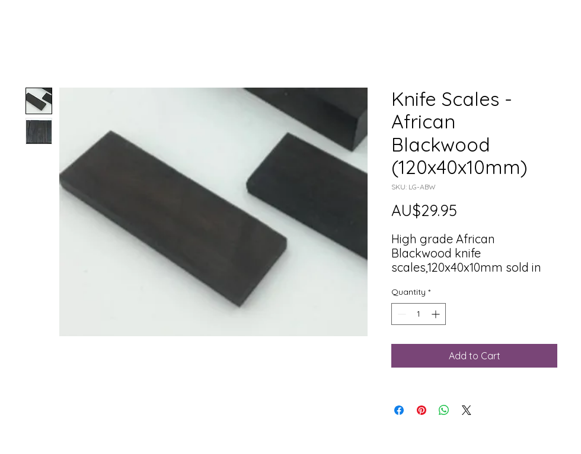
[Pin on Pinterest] (421, 410)
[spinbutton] (418, 314)
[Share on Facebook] (399, 410)
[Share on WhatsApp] (444, 410)
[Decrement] (400, 314)
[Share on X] (466, 410)
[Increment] (436, 314)
